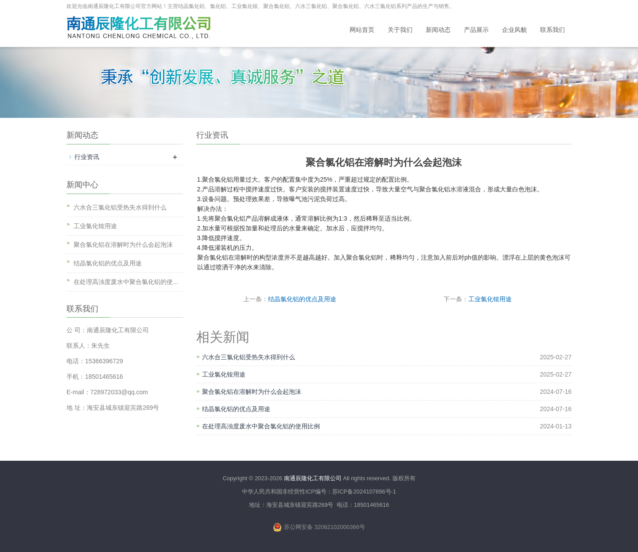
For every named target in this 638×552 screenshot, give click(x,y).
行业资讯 (86, 156)
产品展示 (476, 30)
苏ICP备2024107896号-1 (364, 491)
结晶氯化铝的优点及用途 (302, 299)
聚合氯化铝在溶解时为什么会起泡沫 (251, 391)
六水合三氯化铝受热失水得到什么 (248, 357)
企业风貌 (514, 30)
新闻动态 (438, 30)
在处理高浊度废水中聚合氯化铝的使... (126, 281)
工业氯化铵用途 (490, 299)
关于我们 (400, 30)
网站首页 (362, 30)
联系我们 (552, 30)
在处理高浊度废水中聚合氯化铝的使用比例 (261, 426)
